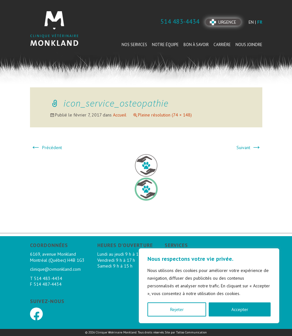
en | (253, 22)
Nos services (134, 44)
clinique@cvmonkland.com (55, 269)
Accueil (119, 115)
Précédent (46, 147)
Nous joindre (249, 44)
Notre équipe (165, 44)
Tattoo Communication (191, 332)
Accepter (239, 309)
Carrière (222, 44)
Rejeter (177, 309)
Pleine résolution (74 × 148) (165, 115)
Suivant (249, 147)
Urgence (227, 22)
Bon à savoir (196, 44)
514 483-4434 (48, 278)
